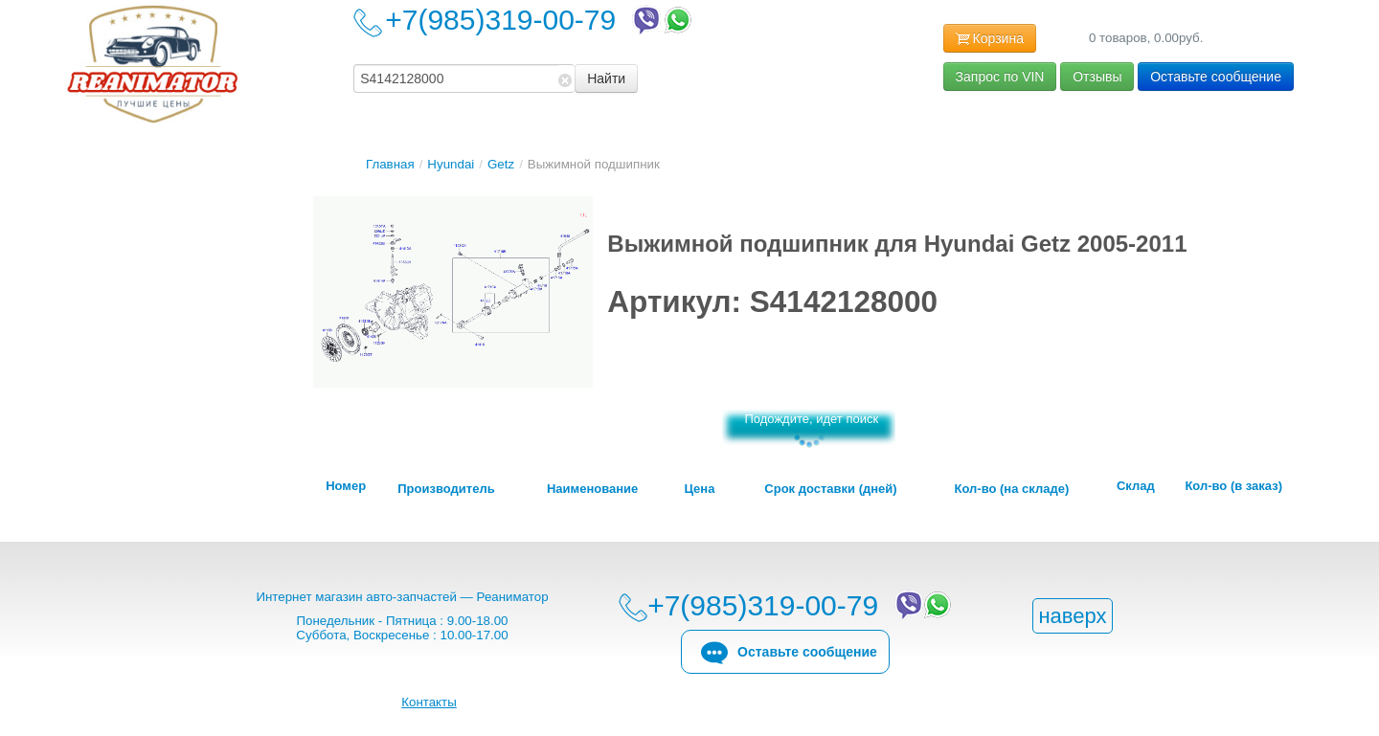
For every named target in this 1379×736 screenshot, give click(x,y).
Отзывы (1097, 76)
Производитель (445, 489)
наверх (1072, 616)
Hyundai (450, 164)
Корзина (990, 39)
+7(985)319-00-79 (540, 19)
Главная (390, 164)
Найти (606, 78)
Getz (500, 164)
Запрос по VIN (1000, 76)
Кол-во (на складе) (1012, 489)
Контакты (429, 702)
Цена (699, 489)
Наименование (592, 489)
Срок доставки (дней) (830, 489)
